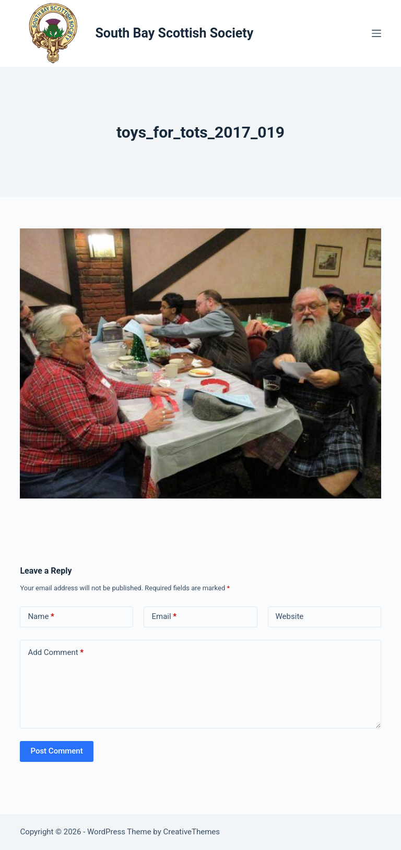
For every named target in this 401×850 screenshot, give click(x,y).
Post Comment (56, 751)
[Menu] (376, 33)
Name (41, 616)
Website (290, 616)
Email (163, 616)
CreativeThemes (191, 831)
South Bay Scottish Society (174, 33)
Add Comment (56, 652)
